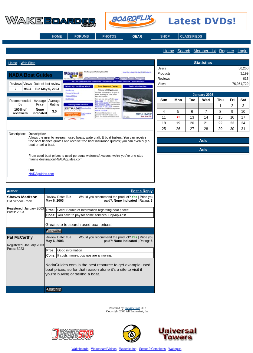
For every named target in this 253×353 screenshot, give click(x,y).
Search (183, 51)
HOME (57, 36)
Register (226, 51)
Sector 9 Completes (152, 349)
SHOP (165, 36)
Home (168, 51)
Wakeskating (127, 349)
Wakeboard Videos (104, 349)
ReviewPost (132, 308)
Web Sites (28, 63)
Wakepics (175, 349)
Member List (205, 51)
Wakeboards (80, 349)
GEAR (137, 36)
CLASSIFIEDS (191, 36)
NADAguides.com (41, 174)
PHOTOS (109, 36)
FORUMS (81, 36)
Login (243, 51)
